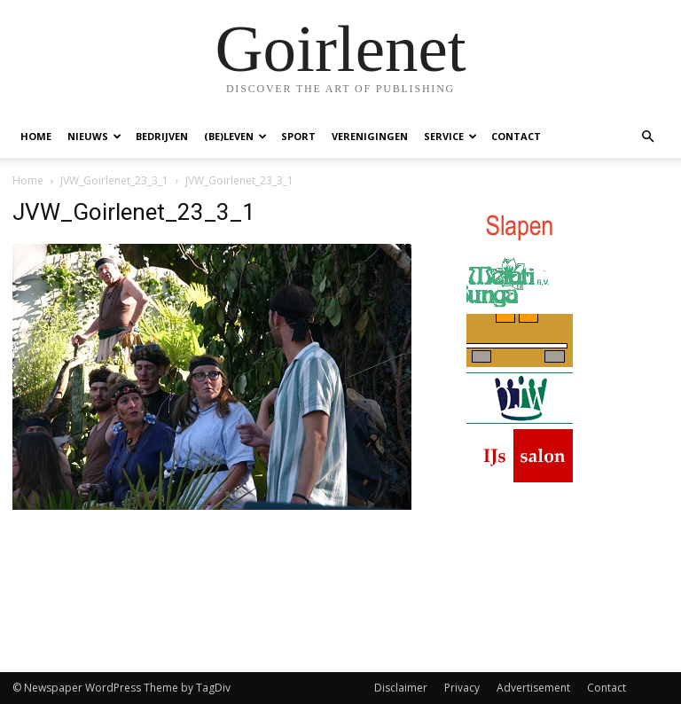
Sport (298, 136)
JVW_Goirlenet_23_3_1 (114, 180)
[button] (647, 137)
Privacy (462, 687)
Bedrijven (162, 136)
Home (35, 136)
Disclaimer (400, 687)
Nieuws (94, 136)
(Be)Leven (235, 136)
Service (450, 136)
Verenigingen (370, 136)
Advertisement (533, 687)
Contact (516, 136)
